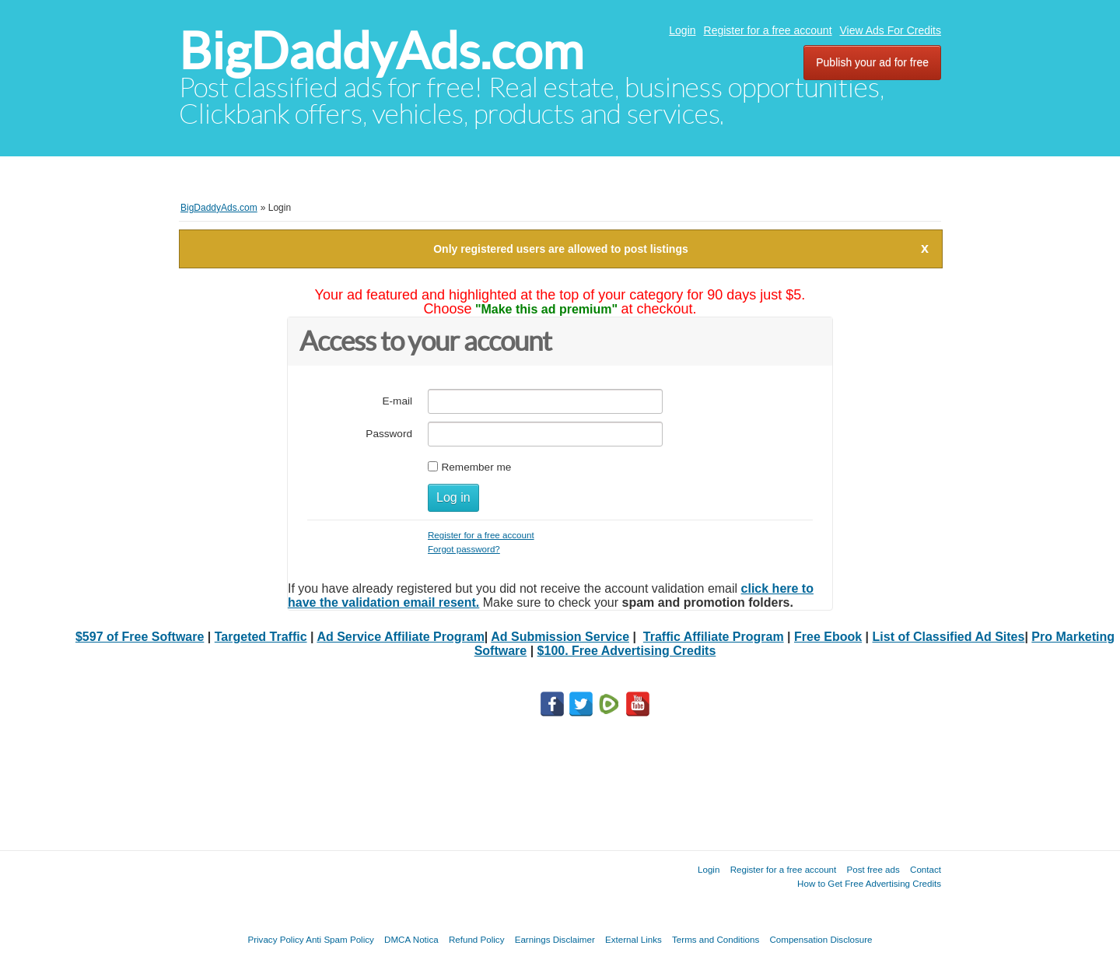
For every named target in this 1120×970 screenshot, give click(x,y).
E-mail (397, 401)
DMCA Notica (411, 939)
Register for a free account (768, 30)
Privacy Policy (275, 939)
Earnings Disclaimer (555, 939)
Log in (453, 497)
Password (389, 433)
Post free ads (872, 869)
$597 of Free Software (139, 636)
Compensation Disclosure (820, 939)
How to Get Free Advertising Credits (869, 883)
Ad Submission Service (560, 636)
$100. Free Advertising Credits (626, 650)
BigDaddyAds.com (381, 51)
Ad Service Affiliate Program (400, 636)
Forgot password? (464, 549)
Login (682, 30)
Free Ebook (828, 636)
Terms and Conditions (715, 939)
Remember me (476, 467)
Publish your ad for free (872, 62)
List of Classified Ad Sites (949, 636)
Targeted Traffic (261, 636)
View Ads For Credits (890, 30)
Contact (925, 869)
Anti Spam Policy (340, 939)
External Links (633, 939)
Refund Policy (477, 939)
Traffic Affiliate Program (713, 636)
